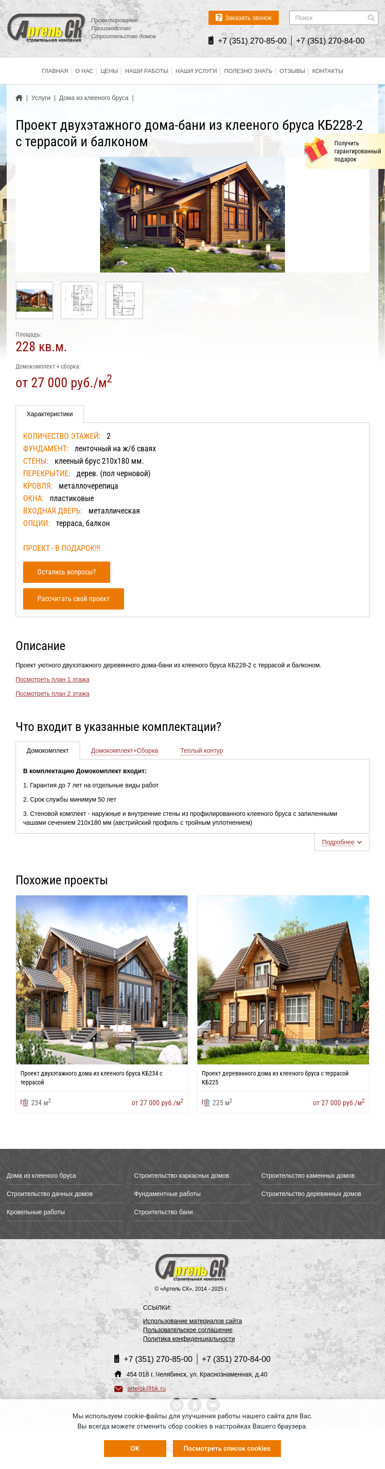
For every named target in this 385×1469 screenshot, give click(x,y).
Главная (55, 71)
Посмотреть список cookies (227, 1449)
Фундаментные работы (167, 1193)
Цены (109, 71)
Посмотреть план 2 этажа (52, 693)
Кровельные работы (36, 1212)
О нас (84, 71)
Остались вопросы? (66, 572)
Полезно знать (248, 71)
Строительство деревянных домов (311, 1193)
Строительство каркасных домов (181, 1175)
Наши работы (146, 71)
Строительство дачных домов (50, 1193)
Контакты (327, 71)
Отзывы (292, 71)
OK (135, 1449)
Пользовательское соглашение (188, 1329)
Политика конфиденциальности (189, 1338)
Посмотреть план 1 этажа (52, 679)
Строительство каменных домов (308, 1175)
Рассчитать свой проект (73, 598)
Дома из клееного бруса (41, 1175)
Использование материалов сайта (192, 1321)
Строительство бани (163, 1212)
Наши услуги (196, 71)
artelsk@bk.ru (140, 1388)
